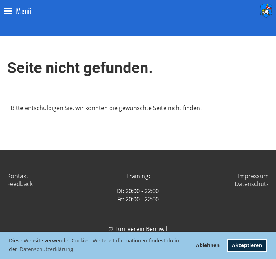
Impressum (253, 176)
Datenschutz (252, 184)
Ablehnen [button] (208, 245)
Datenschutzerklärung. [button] (47, 249)
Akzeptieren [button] (247, 245)
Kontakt (17, 176)
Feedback (20, 184)
